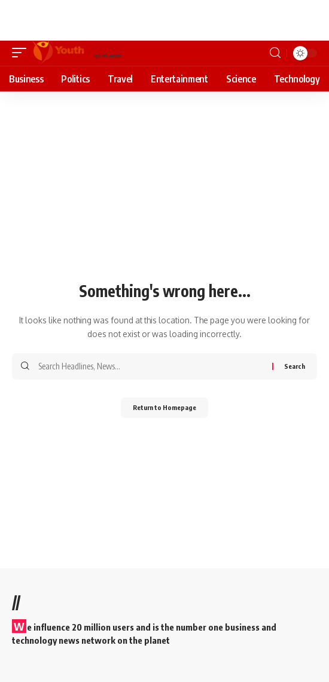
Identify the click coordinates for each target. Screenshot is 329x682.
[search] (275, 53)
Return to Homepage (164, 407)
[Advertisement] (128, 18)
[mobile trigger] (22, 53)
